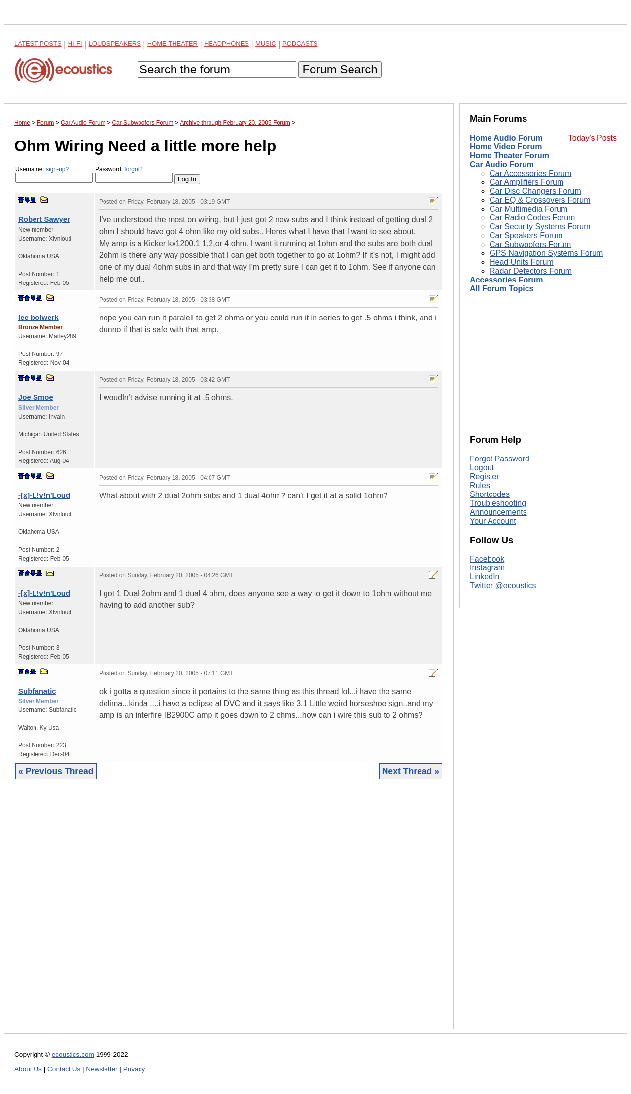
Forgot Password (499, 459)
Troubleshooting (498, 503)
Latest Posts (38, 43)
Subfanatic (37, 691)
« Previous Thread (56, 771)
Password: (134, 174)
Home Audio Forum (506, 138)
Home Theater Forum (509, 155)
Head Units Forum (522, 262)
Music (265, 43)
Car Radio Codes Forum (532, 217)
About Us (28, 1069)
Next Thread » (410, 771)
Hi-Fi (75, 43)
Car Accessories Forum (530, 173)
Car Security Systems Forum (540, 226)
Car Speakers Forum (526, 235)
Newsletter (101, 1069)
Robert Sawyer (44, 219)
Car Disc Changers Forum (535, 191)
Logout (482, 467)
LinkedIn (485, 576)
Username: (54, 174)
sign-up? (57, 169)
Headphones (226, 43)
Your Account (493, 521)
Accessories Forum (506, 280)
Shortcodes (490, 494)
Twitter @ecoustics (503, 585)
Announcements (498, 512)
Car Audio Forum (502, 164)
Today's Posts (592, 138)
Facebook (487, 559)
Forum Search (339, 69)
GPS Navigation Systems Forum (546, 253)
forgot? (133, 169)
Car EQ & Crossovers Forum (540, 200)
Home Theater (172, 43)
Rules (480, 485)
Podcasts (300, 43)
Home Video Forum (506, 146)
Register (484, 476)
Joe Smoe (35, 397)
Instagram (487, 568)
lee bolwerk (38, 317)
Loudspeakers (115, 43)
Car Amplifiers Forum (526, 182)
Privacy (134, 1069)
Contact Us (63, 1069)
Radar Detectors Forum (531, 271)
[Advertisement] (228, 912)
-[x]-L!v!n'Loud (44, 495)
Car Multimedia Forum (528, 209)
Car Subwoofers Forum (530, 244)
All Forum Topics (501, 288)
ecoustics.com (73, 1054)
